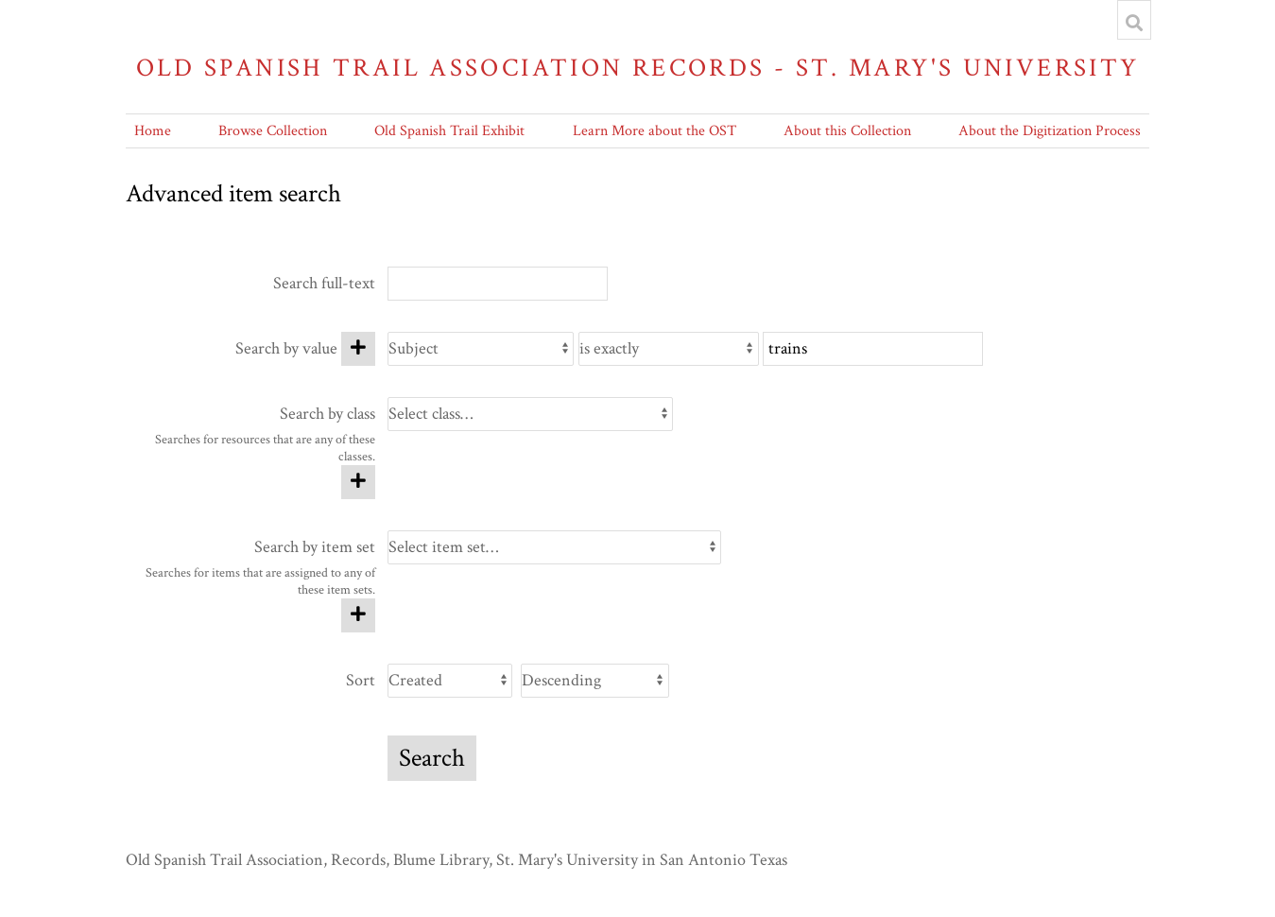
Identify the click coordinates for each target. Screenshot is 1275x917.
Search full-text (324, 283)
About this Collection (847, 131)
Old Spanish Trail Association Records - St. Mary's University (638, 67)
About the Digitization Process (1049, 131)
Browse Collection (272, 131)
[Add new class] (358, 482)
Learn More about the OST (654, 131)
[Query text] (873, 349)
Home (152, 131)
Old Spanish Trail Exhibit (449, 131)
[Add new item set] (358, 615)
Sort (360, 680)
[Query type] (668, 349)
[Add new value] (358, 349)
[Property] (481, 349)
